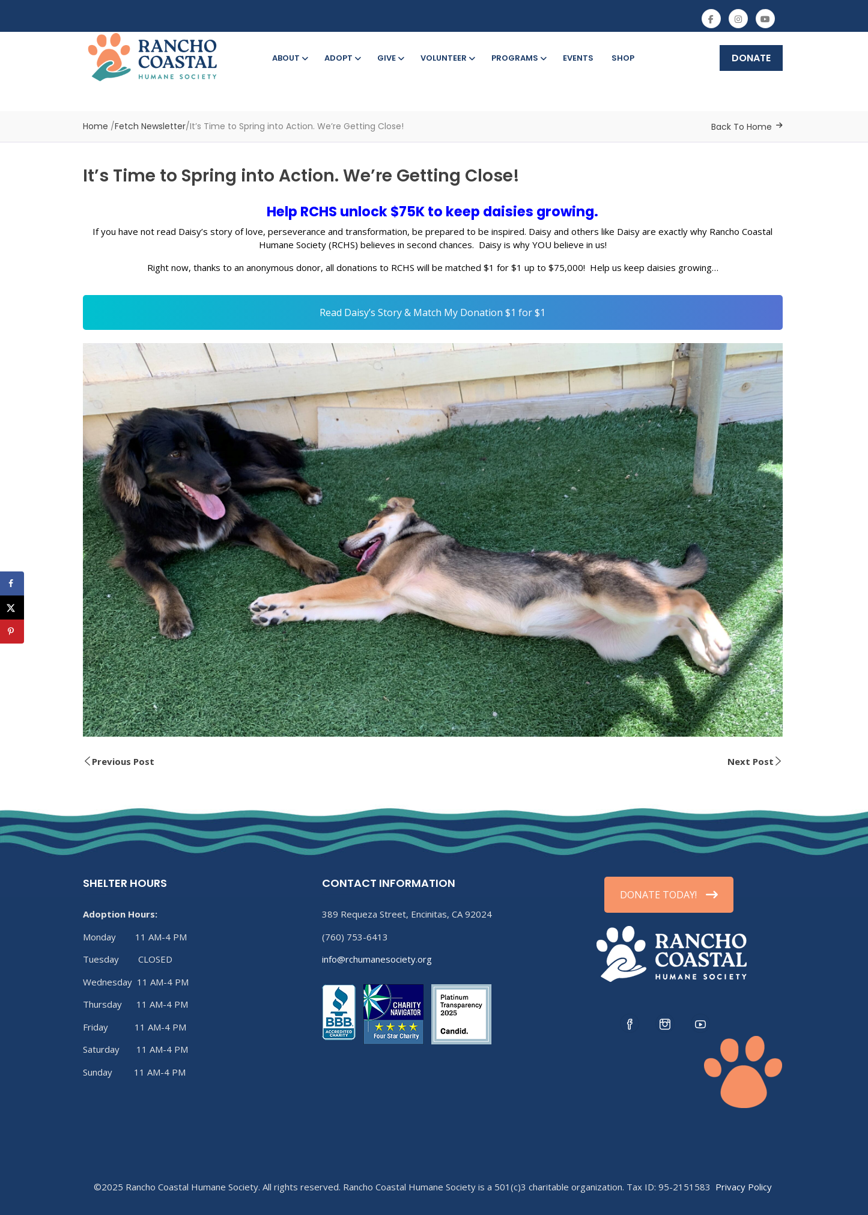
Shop (623, 58)
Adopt (341, 58)
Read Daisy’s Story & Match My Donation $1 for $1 (432, 312)
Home (95, 126)
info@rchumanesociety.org (377, 959)
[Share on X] (12, 607)
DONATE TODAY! (669, 894)
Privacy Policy (743, 1187)
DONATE (751, 58)
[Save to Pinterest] (12, 632)
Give (389, 58)
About (289, 58)
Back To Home (741, 127)
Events (578, 58)
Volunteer (446, 58)
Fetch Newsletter (150, 126)
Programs (518, 58)
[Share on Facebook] (12, 583)
